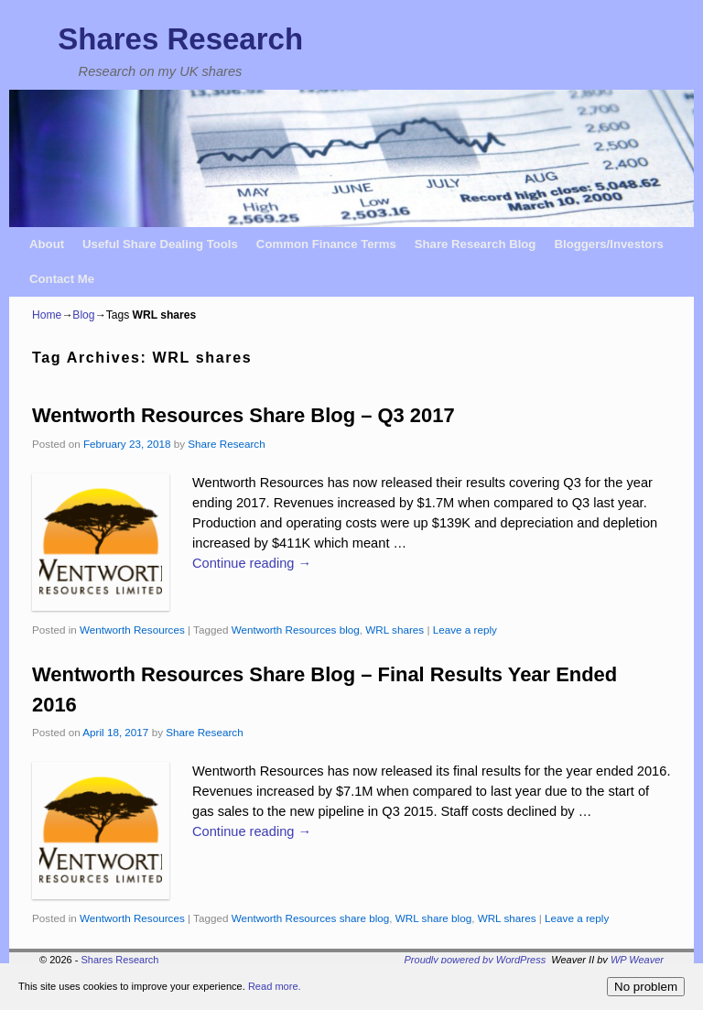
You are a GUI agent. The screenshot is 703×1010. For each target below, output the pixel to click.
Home (46, 315)
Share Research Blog (475, 244)
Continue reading (251, 563)
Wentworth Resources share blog (311, 918)
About (46, 244)
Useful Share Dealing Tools (160, 244)
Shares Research (180, 39)
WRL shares (394, 629)
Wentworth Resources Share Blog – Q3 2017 (243, 415)
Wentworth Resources (132, 629)
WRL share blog (433, 918)
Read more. (272, 986)
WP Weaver (637, 959)
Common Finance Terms (326, 244)
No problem (645, 987)
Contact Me (61, 279)
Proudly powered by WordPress (475, 959)
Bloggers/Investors (608, 244)
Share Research (226, 444)
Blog (83, 315)
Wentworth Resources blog (296, 629)
